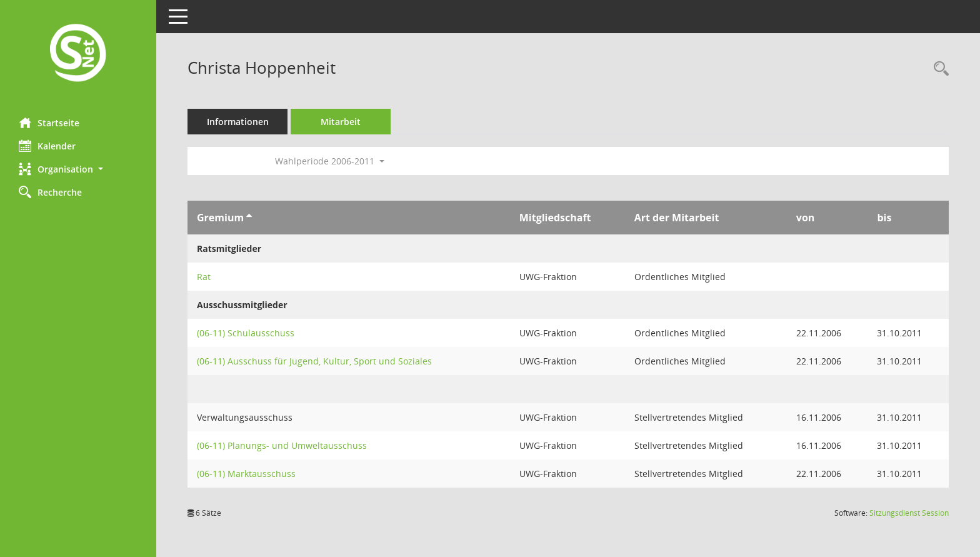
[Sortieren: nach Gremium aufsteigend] (249, 217)
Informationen (238, 122)
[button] (78, 169)
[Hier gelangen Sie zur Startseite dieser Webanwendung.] (78, 54)
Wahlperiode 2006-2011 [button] (329, 161)
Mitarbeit (341, 122)
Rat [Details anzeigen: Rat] (204, 277)
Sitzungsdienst (909, 513)
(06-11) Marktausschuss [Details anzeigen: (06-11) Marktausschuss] (246, 473)
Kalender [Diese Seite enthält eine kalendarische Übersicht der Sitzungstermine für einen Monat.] (47, 145)
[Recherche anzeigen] (938, 69)
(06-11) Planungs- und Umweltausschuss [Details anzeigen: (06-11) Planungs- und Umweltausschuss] (282, 445)
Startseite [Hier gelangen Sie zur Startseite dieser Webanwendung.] (49, 122)
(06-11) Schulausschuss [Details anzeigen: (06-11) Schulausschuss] (245, 333)
